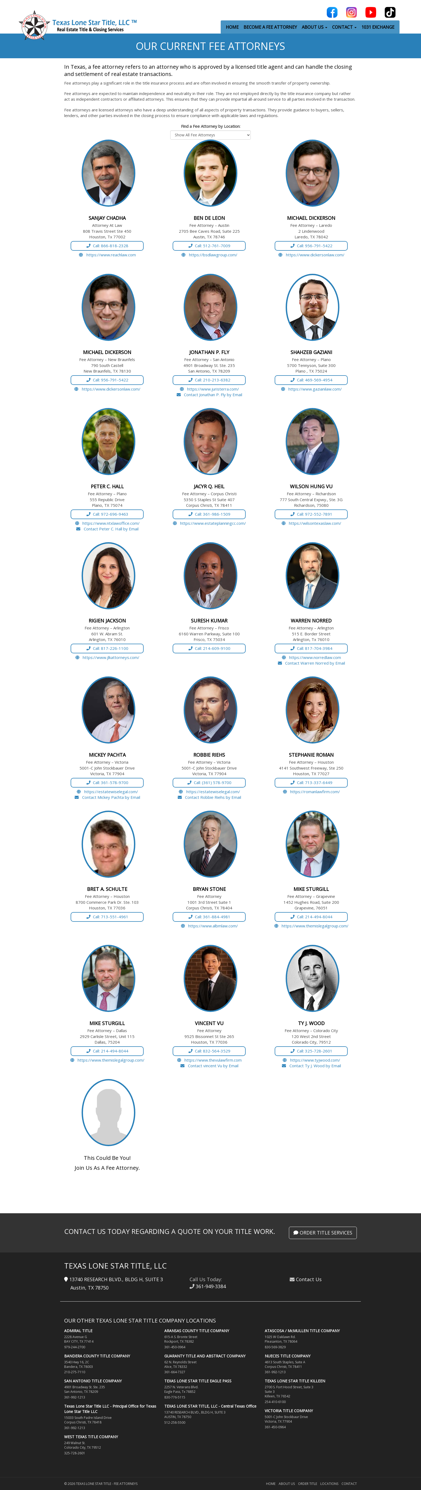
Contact (349, 1483)
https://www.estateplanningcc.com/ (209, 523)
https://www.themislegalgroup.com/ (311, 925)
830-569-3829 (275, 1347)
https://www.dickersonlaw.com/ (311, 254)
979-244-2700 (74, 1347)
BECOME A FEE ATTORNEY (270, 27)
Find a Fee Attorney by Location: (210, 126)
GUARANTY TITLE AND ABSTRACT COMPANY (204, 1355)
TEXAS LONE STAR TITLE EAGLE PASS (197, 1380)
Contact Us (309, 1279)
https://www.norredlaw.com (311, 657)
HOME (232, 27)
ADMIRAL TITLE (78, 1330)
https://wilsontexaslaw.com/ (311, 523)
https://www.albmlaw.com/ (209, 925)
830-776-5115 (174, 1397)
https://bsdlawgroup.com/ (209, 254)
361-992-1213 (74, 1397)
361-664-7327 (174, 1372)
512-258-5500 (174, 1422)
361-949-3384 (211, 1286)
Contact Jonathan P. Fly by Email (209, 394)
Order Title (307, 1483)
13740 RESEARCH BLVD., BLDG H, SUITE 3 (113, 1279)
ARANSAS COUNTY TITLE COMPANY (196, 1330)
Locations (329, 1483)
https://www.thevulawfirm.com (209, 1060)
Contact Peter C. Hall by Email (107, 528)
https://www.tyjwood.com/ (311, 1060)
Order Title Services (322, 1232)
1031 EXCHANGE (377, 27)
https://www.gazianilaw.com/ (311, 389)
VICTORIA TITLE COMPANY (289, 1410)
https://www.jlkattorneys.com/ (107, 657)
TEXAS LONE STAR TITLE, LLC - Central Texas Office (210, 1406)
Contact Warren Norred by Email (311, 663)
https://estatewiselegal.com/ (107, 791)
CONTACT (344, 27)
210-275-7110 (74, 1372)
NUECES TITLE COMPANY (287, 1355)
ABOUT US (314, 27)
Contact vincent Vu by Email (209, 1065)
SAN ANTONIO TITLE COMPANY (93, 1380)
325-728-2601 (74, 1453)
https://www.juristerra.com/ (209, 389)
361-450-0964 (174, 1347)
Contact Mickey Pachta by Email (107, 797)
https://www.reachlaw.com (107, 254)
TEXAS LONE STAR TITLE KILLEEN (295, 1380)
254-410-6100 (275, 1402)
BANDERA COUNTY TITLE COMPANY (97, 1355)
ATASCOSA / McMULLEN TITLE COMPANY (302, 1330)
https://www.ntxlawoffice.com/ (107, 523)
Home (270, 1483)
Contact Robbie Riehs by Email (209, 797)
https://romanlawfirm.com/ (311, 791)
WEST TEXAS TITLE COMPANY (91, 1436)
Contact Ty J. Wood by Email (311, 1065)
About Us (287, 1483)
